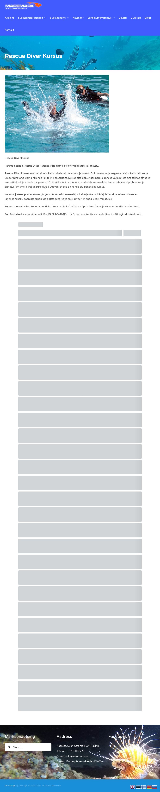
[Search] (9, 747)
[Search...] (28, 747)
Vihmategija (11, 785)
